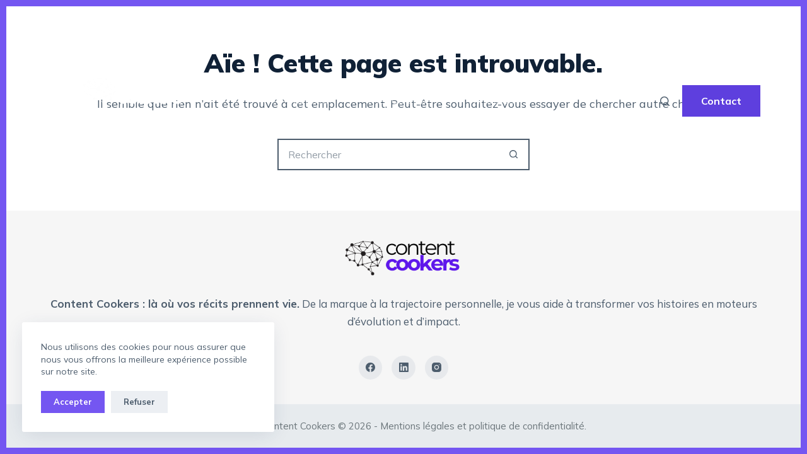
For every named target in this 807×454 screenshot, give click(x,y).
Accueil (310, 101)
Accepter (73, 402)
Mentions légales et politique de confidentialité (482, 426)
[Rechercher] (665, 101)
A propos (491, 101)
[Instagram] (437, 368)
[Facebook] (371, 368)
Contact (721, 101)
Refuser (139, 402)
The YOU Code (398, 101)
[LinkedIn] (403, 368)
